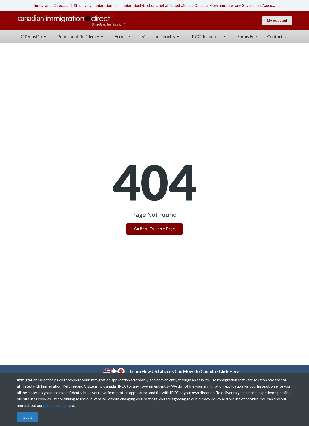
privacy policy (54, 405)
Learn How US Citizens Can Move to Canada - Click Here (184, 371)
